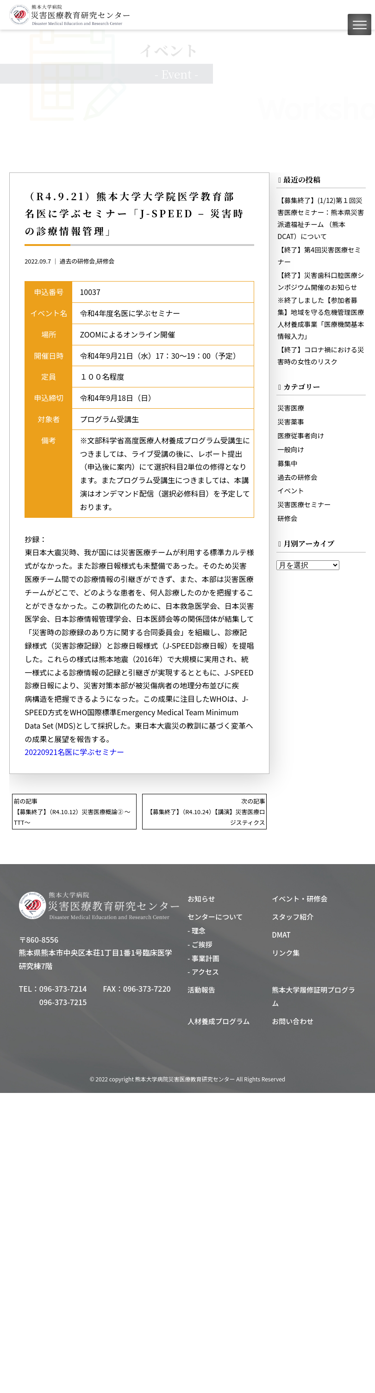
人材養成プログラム (219, 1021)
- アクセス (203, 971)
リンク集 (286, 952)
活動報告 (201, 989)
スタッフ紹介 (292, 916)
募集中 (287, 463)
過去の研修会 (77, 261)
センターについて (215, 916)
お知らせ (201, 898)
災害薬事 (290, 421)
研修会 (105, 261)
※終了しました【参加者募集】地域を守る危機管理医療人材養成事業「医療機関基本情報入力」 (320, 318)
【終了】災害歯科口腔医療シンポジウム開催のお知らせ (320, 281)
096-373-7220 (147, 988)
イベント (290, 490)
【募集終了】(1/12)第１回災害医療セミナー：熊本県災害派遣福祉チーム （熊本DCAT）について (320, 218)
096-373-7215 (63, 1001)
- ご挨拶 (200, 944)
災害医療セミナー (304, 504)
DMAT (281, 934)
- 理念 (197, 930)
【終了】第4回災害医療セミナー (319, 255)
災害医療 (290, 407)
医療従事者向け (300, 435)
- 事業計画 (203, 958)
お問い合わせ (292, 1021)
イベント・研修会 (299, 898)
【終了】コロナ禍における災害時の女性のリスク (320, 355)
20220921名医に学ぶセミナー (74, 751)
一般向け (290, 449)
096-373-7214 (63, 988)
